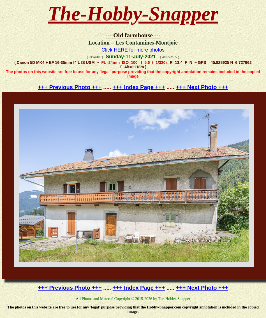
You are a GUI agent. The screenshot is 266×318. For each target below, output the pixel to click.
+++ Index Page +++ (139, 87)
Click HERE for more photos (133, 50)
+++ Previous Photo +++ (70, 87)
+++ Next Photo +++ (202, 87)
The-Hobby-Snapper (133, 14)
